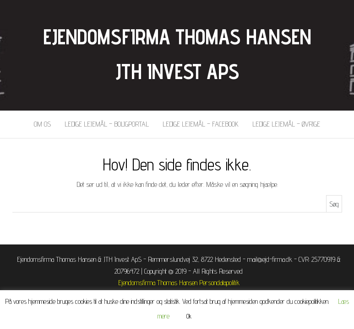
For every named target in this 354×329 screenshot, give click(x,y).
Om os (42, 124)
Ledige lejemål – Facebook (201, 124)
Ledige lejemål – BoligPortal (107, 124)
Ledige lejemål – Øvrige (286, 124)
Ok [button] (188, 316)
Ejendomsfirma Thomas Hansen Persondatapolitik (179, 282)
